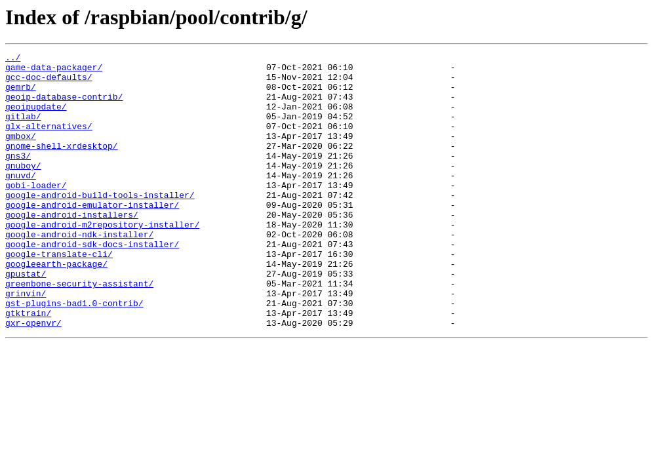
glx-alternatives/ (48, 142)
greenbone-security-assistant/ (79, 330)
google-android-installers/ (71, 248)
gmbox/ (20, 153)
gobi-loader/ (36, 212)
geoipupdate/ (36, 118)
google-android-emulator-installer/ (92, 236)
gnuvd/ (20, 200)
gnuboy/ (23, 189)
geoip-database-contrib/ (64, 106)
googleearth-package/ (56, 307)
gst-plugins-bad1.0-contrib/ (74, 354)
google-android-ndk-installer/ (79, 271)
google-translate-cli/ (59, 295)
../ (12, 59)
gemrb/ (20, 94)
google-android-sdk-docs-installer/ (92, 283)
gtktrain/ (28, 366)
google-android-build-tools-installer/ (100, 224)
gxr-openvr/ (33, 378)
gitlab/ (23, 130)
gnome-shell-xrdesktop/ (61, 165)
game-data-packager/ (53, 71)
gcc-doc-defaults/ (48, 82)
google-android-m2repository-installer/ (102, 260)
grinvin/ (25, 342)
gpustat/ (25, 318)
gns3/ (18, 177)
